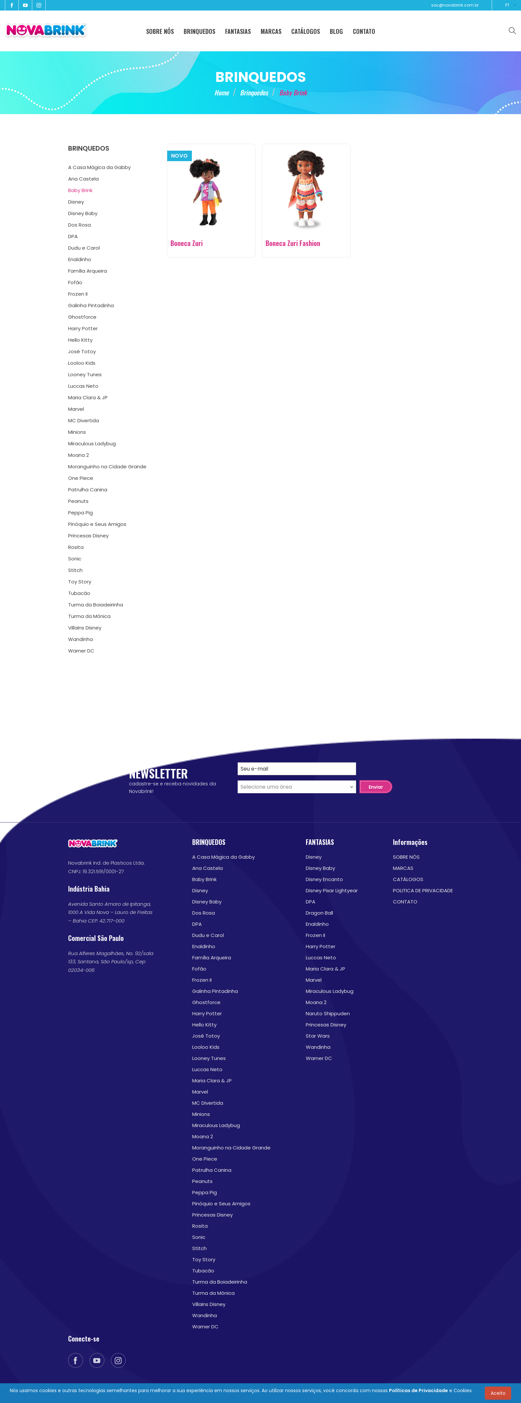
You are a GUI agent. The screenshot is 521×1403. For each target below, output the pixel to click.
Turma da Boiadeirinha (219, 1281)
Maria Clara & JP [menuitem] (88, 397)
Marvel (200, 1091)
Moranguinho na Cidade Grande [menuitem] (107, 466)
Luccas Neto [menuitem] (83, 385)
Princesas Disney (212, 1214)
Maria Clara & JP (212, 1080)
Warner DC (205, 1326)
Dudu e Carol (208, 935)
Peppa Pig (204, 1192)
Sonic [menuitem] (74, 558)
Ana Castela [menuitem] (83, 178)
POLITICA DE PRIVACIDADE (423, 890)
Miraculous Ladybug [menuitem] (92, 443)
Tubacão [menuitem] (79, 593)
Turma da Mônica (213, 1293)
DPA (197, 924)
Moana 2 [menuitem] (78, 455)
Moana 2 (202, 1136)
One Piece (204, 1158)
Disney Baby (206, 901)
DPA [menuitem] (73, 236)
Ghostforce (206, 1002)
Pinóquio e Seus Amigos (221, 1203)
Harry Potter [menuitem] (83, 328)
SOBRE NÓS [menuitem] (160, 31)
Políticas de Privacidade (418, 1390)
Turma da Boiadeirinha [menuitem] (95, 604)
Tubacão (203, 1270)
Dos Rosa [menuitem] (79, 224)
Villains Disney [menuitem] (84, 627)
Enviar (376, 787)
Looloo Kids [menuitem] (81, 362)
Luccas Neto (207, 1069)
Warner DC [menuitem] (81, 650)
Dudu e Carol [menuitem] (84, 247)
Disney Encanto (324, 879)
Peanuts (202, 1181)
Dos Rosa (203, 912)
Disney (200, 890)
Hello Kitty (204, 1024)
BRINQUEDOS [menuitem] (199, 31)
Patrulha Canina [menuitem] (87, 489)
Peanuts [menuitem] (78, 501)
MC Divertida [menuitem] (83, 420)
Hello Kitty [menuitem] (80, 339)
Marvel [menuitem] (76, 409)
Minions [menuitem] (77, 432)
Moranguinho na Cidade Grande (231, 1147)
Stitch (199, 1248)
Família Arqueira (211, 957)
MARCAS (403, 868)
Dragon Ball (319, 912)
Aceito (498, 1393)
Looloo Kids (206, 1047)
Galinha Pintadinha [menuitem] (91, 305)
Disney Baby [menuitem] (82, 213)
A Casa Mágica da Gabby (223, 856)
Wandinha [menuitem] (80, 639)
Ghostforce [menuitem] (82, 316)
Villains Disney (208, 1304)
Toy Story (203, 1259)
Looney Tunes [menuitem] (85, 374)
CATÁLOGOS (408, 879)
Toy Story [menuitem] (79, 581)
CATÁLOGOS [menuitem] (305, 31)
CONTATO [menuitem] (364, 31)
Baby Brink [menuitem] (80, 190)
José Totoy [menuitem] (82, 351)
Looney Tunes (209, 1058)
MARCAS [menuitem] (271, 31)
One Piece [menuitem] (80, 478)
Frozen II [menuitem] (78, 293)
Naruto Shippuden (328, 1013)
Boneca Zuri (186, 243)
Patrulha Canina (211, 1170)
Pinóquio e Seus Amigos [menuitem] (97, 524)
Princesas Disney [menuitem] (88, 535)
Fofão (199, 968)
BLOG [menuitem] (336, 31)
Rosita (200, 1225)
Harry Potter (207, 1013)
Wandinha (204, 1315)
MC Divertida (207, 1102)
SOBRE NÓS (406, 856)
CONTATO (405, 901)
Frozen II (202, 979)
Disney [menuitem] (76, 201)
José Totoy (206, 1035)
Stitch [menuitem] (75, 570)
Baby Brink (204, 879)
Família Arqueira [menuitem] (87, 270)
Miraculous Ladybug (216, 1125)
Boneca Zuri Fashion (293, 243)
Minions (201, 1114)
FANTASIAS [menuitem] (238, 31)
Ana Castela (207, 868)
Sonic (198, 1237)
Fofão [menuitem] (75, 282)
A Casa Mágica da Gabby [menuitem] (99, 167)
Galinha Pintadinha (215, 991)
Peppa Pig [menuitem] (80, 512)
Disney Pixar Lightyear (332, 890)
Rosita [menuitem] (76, 547)
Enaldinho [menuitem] (79, 259)
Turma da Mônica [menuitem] (89, 616)
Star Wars (318, 1035)
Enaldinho (203, 946)
